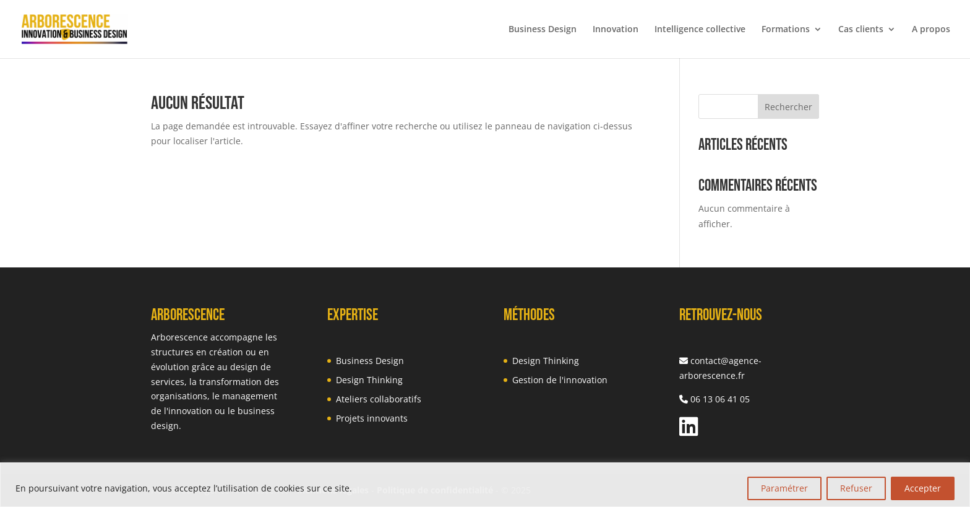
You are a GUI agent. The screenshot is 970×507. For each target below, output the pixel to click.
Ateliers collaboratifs (378, 399)
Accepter (922, 488)
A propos (931, 30)
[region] (485, 484)
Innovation (615, 30)
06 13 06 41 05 (720, 399)
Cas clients (860, 30)
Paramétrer (784, 488)
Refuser (856, 488)
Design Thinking (369, 380)
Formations (786, 30)
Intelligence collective (700, 30)
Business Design (543, 30)
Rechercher (788, 107)
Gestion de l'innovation (559, 380)
